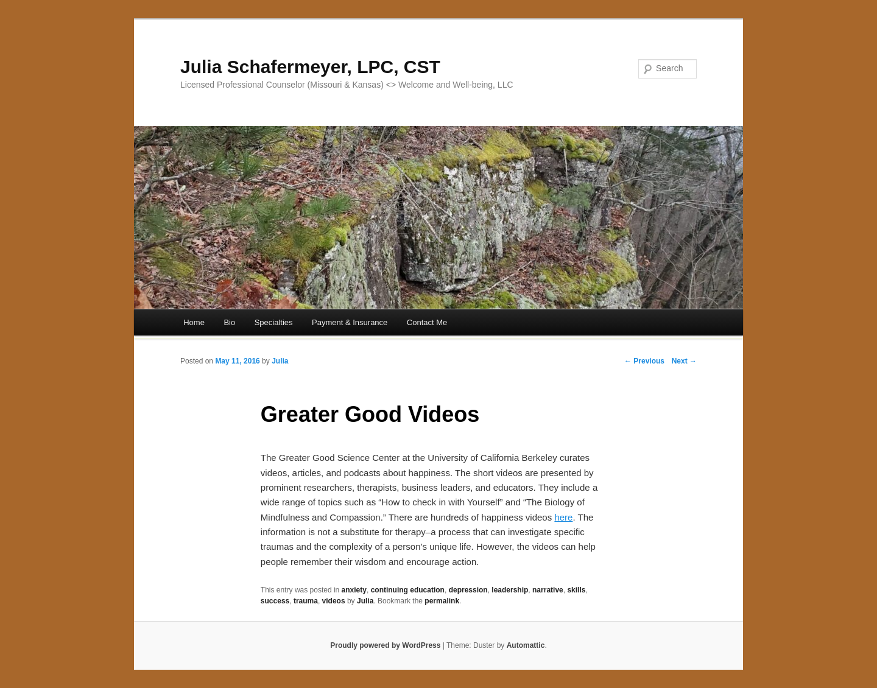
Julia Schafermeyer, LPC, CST (310, 67)
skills (576, 590)
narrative (547, 590)
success (275, 601)
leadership (509, 590)
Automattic (526, 645)
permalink (441, 601)
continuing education (408, 590)
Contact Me (427, 322)
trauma (306, 601)
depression (468, 590)
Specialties (274, 322)
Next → (684, 361)
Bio (229, 322)
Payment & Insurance (349, 322)
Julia (280, 361)
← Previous (644, 361)
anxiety (354, 590)
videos (333, 601)
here (563, 517)
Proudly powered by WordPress (385, 645)
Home (194, 322)
